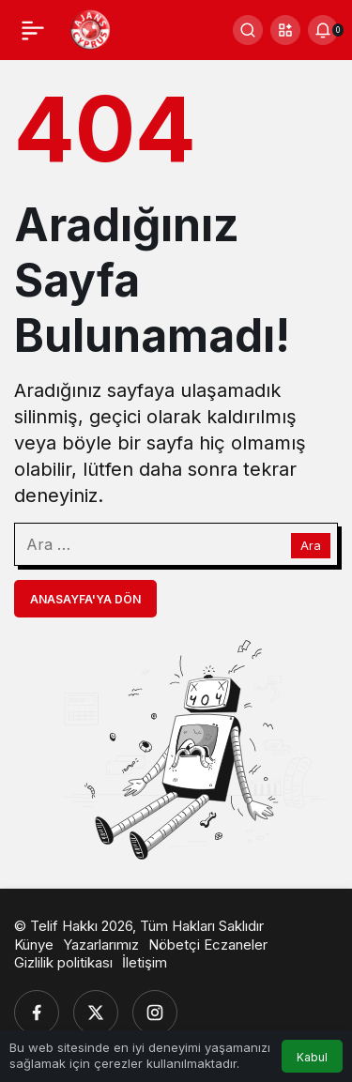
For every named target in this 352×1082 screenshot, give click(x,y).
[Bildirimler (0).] (323, 30)
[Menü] (33, 30)
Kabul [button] (312, 1057)
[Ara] (248, 30)
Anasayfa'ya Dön (85, 599)
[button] (285, 30)
